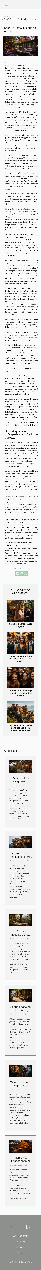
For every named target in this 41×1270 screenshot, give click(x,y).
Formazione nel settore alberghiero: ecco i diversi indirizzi (20, 658)
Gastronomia (20, 1235)
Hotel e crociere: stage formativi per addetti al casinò (20, 693)
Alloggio (12, 16)
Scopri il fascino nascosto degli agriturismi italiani (20, 1010)
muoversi (20, 1241)
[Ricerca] (18, 1227)
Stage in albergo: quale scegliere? (20, 625)
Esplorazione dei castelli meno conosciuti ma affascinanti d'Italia (20, 728)
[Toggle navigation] (6, 4)
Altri (20, 1252)
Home (3, 16)
